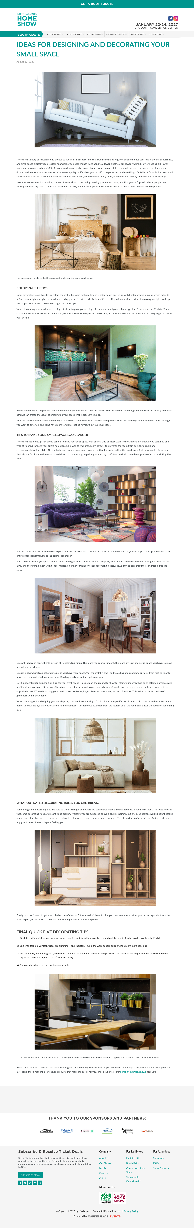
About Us (104, 1157)
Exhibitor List (94, 34)
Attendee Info (54, 34)
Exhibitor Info (137, 34)
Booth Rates (132, 1163)
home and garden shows (133, 1071)
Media (102, 1168)
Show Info (158, 1157)
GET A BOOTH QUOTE (97, 3)
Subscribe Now (30, 1175)
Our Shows (105, 1163)
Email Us (103, 1173)
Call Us (103, 1178)
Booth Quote (29, 34)
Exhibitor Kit (132, 1157)
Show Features (74, 34)
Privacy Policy (131, 1211)
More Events (155, 34)
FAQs (156, 1163)
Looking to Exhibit (115, 34)
